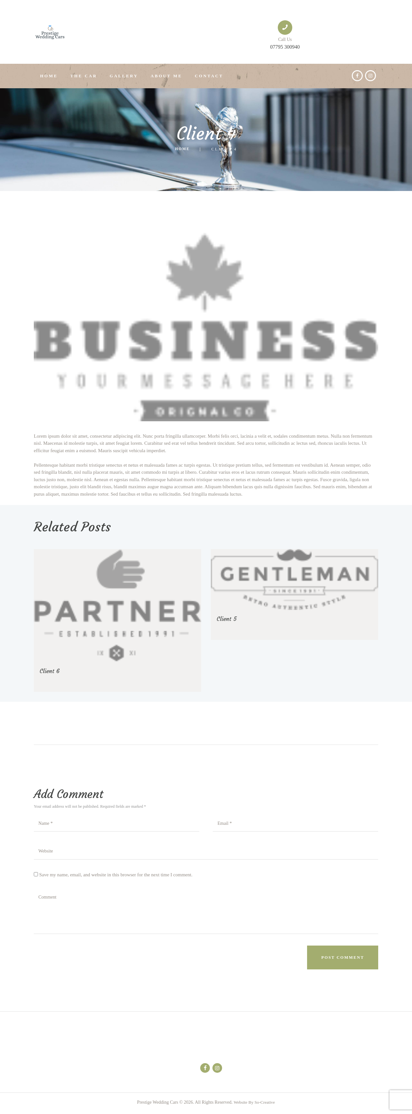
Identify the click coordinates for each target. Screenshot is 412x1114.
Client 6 (50, 671)
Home (182, 149)
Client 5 (228, 618)
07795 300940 (285, 47)
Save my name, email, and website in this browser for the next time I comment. (115, 876)
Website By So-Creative (254, 1104)
